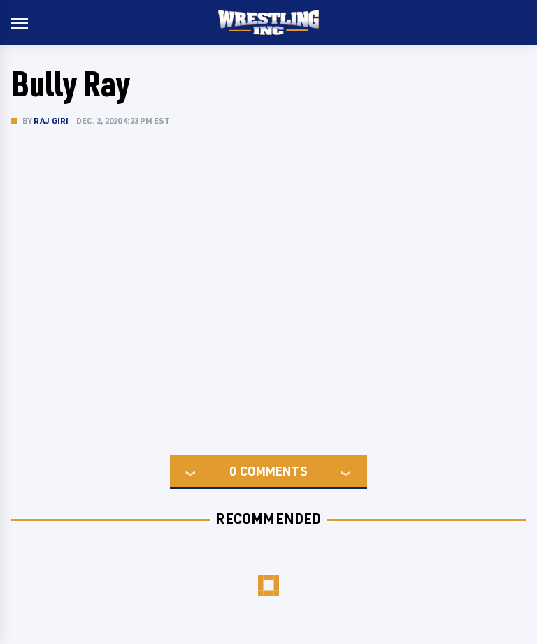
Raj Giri (51, 120)
